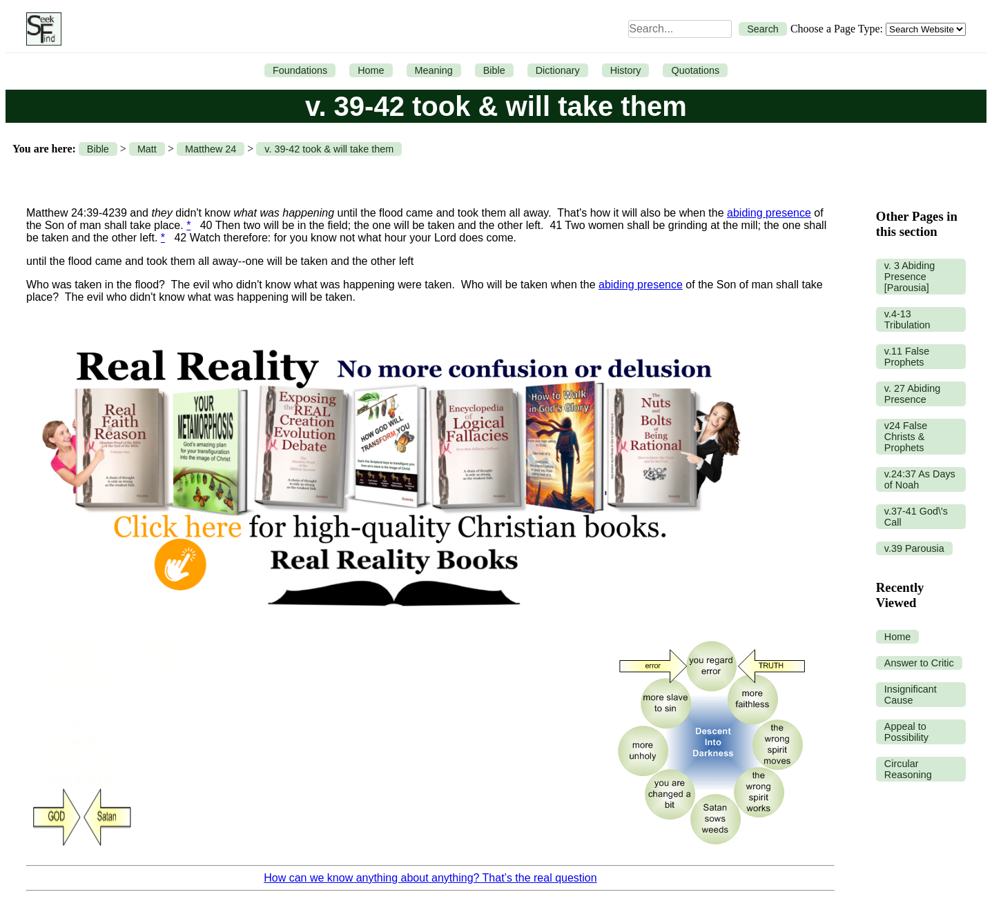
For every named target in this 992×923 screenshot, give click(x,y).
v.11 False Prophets (906, 357)
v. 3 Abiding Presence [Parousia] (909, 276)
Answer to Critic (919, 662)
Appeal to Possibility (906, 732)
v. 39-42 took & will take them (328, 149)
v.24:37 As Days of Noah (919, 479)
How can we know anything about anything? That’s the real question (430, 878)
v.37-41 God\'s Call (916, 517)
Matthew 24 (210, 149)
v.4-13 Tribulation (907, 319)
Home (371, 70)
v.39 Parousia (914, 548)
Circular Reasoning (908, 769)
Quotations (695, 70)
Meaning (434, 70)
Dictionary (558, 70)
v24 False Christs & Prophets (905, 436)
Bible (494, 70)
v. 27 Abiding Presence (912, 394)
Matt (147, 149)
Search (763, 28)
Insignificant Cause (910, 695)
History (625, 70)
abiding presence (769, 213)
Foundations (300, 70)
